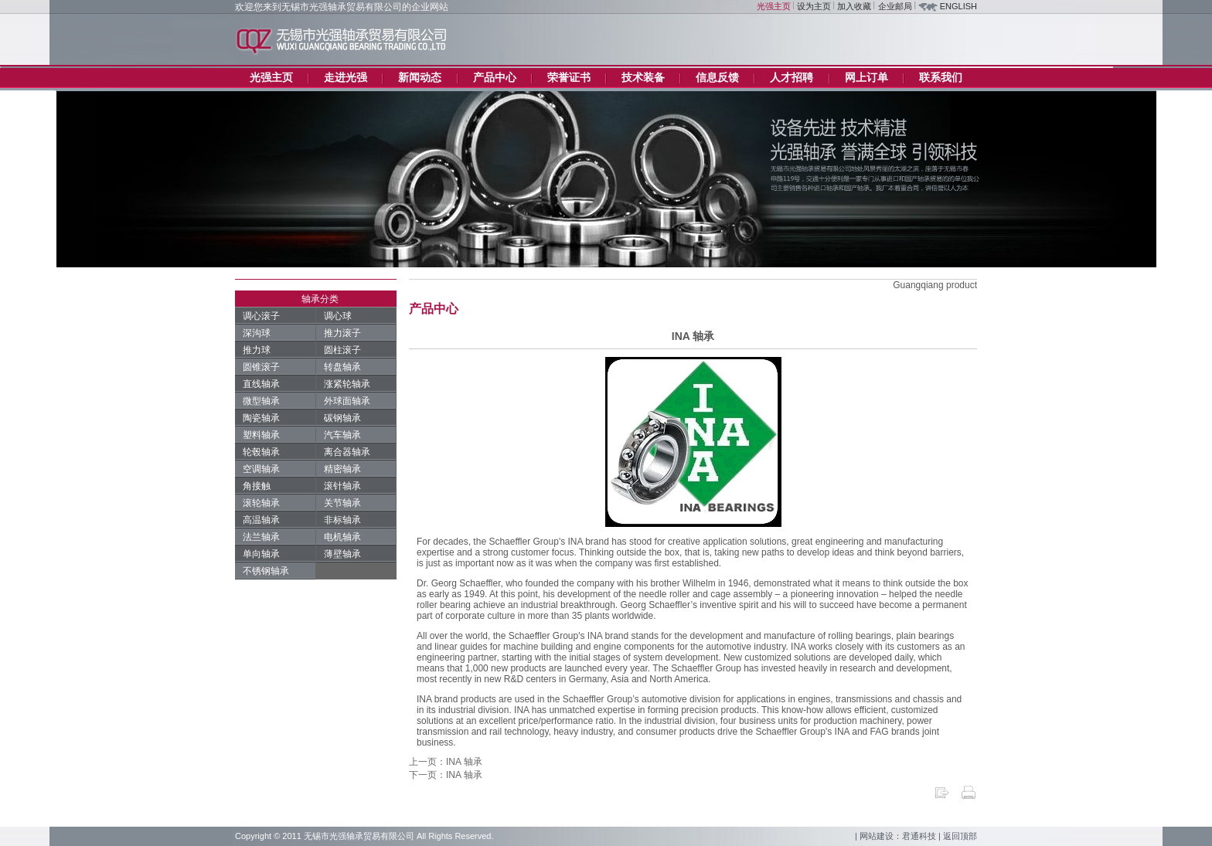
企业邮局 (895, 6)
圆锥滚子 (261, 367)
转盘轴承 (342, 367)
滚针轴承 (342, 486)
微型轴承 (261, 401)
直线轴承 (261, 384)
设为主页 (814, 6)
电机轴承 (342, 537)
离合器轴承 (347, 452)
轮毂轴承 (261, 452)
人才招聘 (791, 77)
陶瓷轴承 (261, 418)
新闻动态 (419, 77)
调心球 (338, 316)
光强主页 (774, 6)
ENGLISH (958, 6)
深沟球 (257, 333)
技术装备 (643, 77)
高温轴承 (261, 520)
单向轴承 (261, 554)
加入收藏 (854, 6)
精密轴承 (342, 469)
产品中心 (494, 77)
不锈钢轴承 (266, 571)
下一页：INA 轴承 (445, 775)
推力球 (257, 350)
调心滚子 (261, 316)
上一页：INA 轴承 (445, 761)
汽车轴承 (342, 435)
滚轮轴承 (261, 503)
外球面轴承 (347, 401)
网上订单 (866, 77)
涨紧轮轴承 (347, 384)
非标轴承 (342, 520)
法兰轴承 (261, 537)
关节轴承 (342, 503)
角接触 (257, 486)
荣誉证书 (569, 77)
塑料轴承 (261, 435)
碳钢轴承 (342, 418)
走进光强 (345, 77)
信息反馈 (717, 77)
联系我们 (940, 77)
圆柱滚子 (342, 350)
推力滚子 (342, 333)
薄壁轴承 (342, 554)
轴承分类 (320, 299)
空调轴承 (261, 469)
